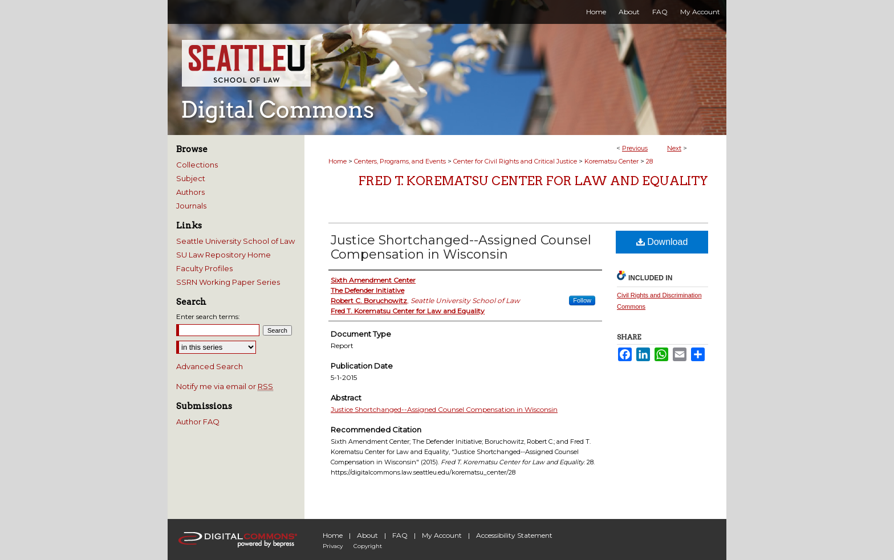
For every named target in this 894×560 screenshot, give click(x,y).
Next (674, 148)
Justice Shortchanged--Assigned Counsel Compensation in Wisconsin (461, 247)
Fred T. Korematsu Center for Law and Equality (533, 181)
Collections (197, 164)
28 (649, 161)
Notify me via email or (224, 386)
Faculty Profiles (204, 268)
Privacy (333, 546)
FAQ (400, 535)
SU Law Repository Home (223, 254)
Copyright (367, 546)
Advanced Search (209, 366)
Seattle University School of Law (235, 241)
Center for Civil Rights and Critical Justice (515, 161)
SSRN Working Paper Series (228, 282)
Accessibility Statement (514, 535)
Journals (191, 205)
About (367, 535)
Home (337, 161)
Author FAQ (198, 421)
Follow (582, 300)
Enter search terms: (208, 316)
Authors (190, 192)
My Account (442, 535)
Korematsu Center (611, 161)
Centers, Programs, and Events (400, 161)
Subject (190, 178)
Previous (635, 148)
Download (662, 242)
